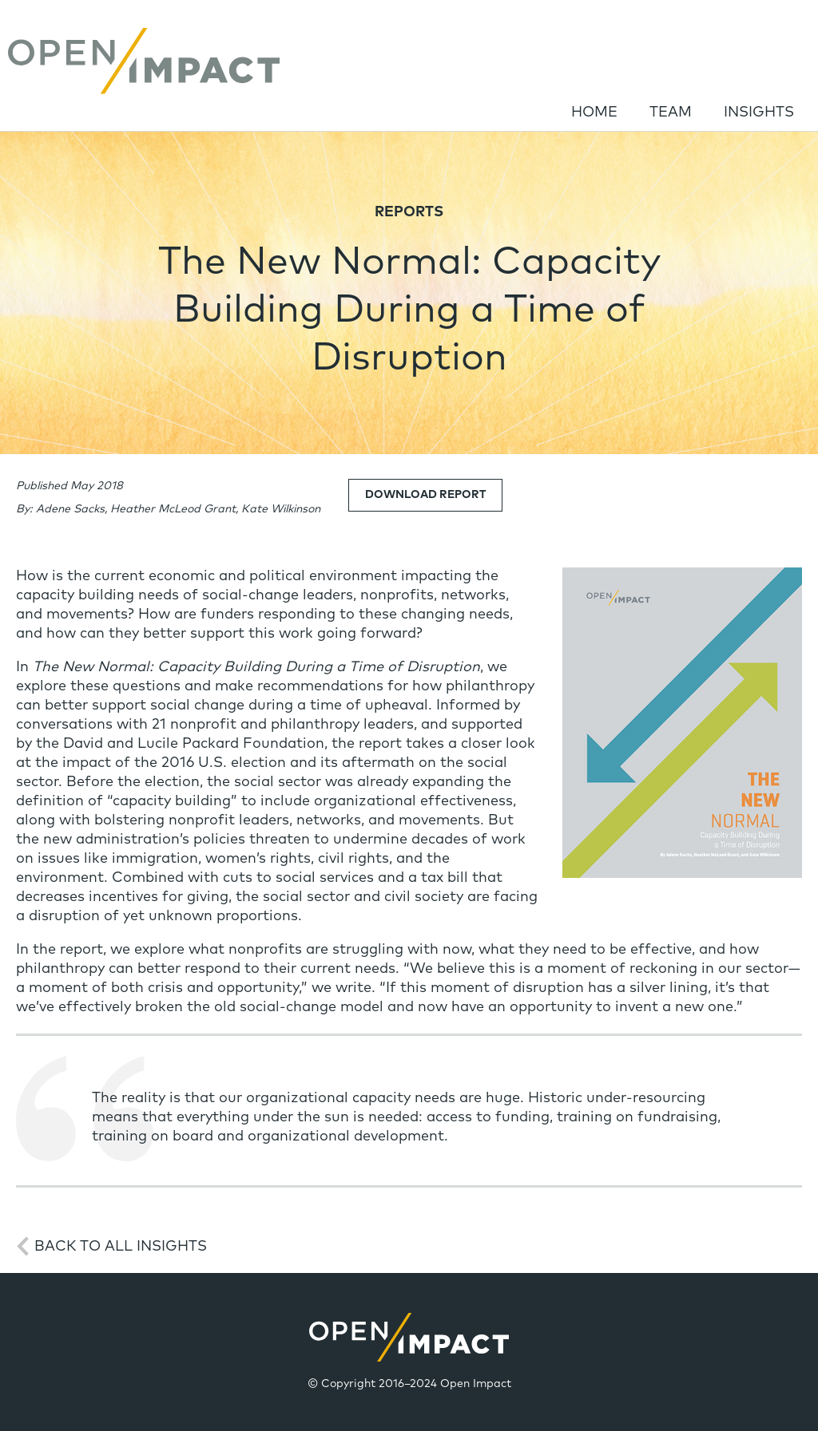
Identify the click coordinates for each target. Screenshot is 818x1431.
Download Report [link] (425, 494)
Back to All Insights (120, 1246)
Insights (759, 112)
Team (670, 112)
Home (594, 112)
